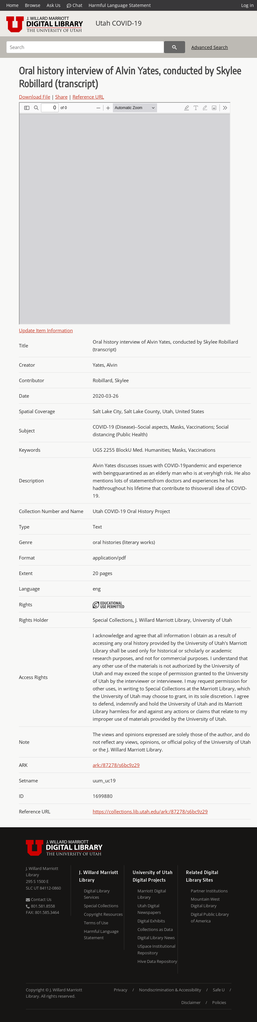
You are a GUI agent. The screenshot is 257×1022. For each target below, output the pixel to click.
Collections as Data (155, 929)
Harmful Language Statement (120, 5)
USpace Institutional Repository (156, 949)
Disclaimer (191, 1002)
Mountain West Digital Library (205, 902)
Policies (219, 1002)
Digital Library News (156, 937)
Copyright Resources (103, 914)
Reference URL (88, 97)
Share (61, 97)
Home (12, 5)
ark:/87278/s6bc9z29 (116, 765)
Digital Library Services (97, 894)
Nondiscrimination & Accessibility (170, 990)
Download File (34, 97)
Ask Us (54, 5)
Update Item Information (46, 330)
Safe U (219, 990)
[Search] (85, 47)
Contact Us (38, 899)
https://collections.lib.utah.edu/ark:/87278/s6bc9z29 (150, 811)
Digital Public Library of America (210, 917)
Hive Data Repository (157, 961)
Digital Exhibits (151, 921)
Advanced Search (209, 47)
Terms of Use (96, 923)
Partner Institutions (209, 891)
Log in (247, 5)
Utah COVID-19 (119, 23)
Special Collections (101, 906)
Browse (32, 5)
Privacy (120, 990)
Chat (74, 5)
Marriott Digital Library (151, 894)
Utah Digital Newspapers (149, 909)
